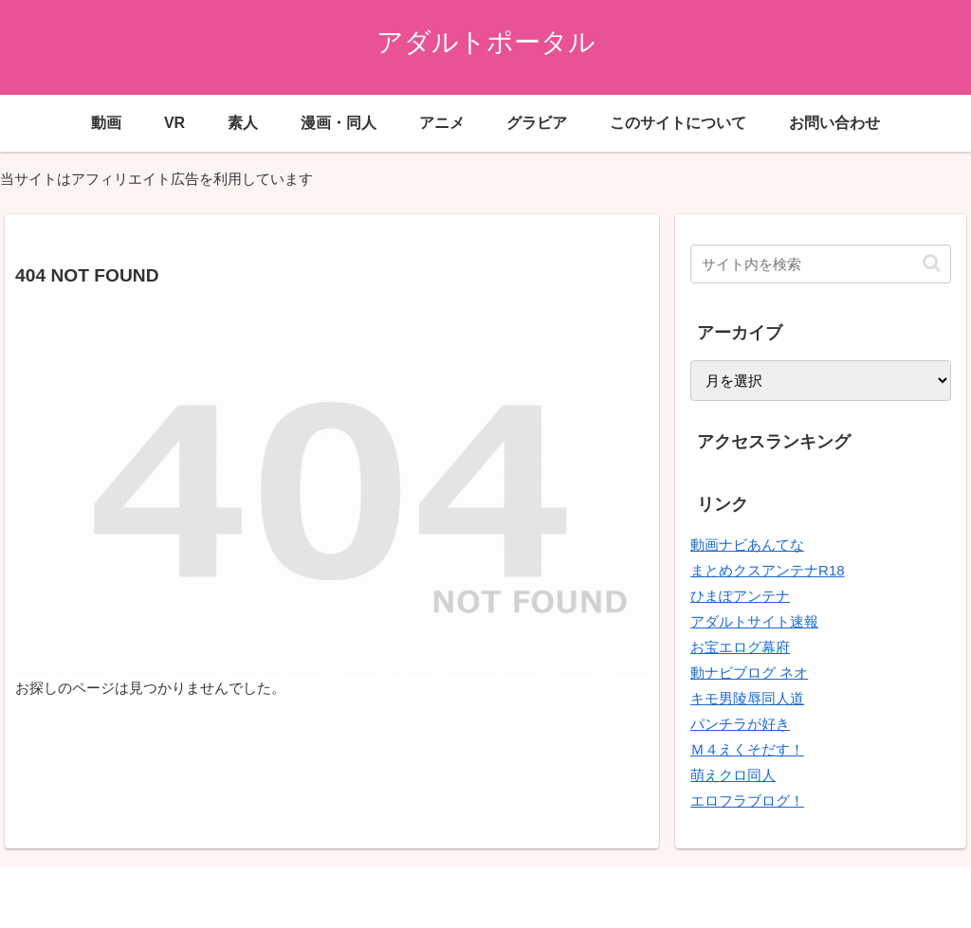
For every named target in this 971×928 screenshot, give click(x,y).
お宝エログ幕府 (740, 647)
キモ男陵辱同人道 (747, 698)
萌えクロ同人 (733, 775)
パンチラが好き (740, 724)
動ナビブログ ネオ (749, 672)
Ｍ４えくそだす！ (747, 749)
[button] (931, 263)
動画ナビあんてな (747, 545)
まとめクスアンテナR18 (767, 570)
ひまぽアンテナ (740, 596)
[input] (820, 264)
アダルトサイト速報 (754, 621)
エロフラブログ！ (747, 800)
